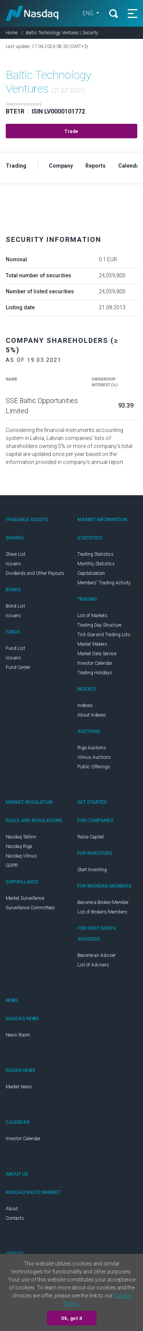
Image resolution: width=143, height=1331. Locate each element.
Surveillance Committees (30, 907)
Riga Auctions (91, 747)
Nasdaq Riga (19, 846)
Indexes (85, 705)
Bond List (15, 606)
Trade (71, 131)
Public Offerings (93, 766)
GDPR (12, 865)
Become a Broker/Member (103, 902)
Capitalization (91, 573)
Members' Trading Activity (104, 583)
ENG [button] (89, 13)
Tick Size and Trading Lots (103, 634)
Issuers (13, 563)
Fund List (15, 648)
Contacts (15, 1218)
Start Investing (92, 869)
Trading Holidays (94, 672)
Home (12, 32)
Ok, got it (71, 1318)
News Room (18, 1035)
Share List (16, 554)
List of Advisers (93, 965)
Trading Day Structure (99, 625)
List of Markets (92, 615)
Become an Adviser (96, 955)
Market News (19, 1086)
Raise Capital (90, 837)
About (12, 1208)
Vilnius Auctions (94, 757)
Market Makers (92, 644)
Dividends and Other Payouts (35, 573)
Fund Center (18, 667)
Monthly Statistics (96, 563)
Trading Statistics (95, 554)
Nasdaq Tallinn (21, 837)
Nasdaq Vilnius (21, 856)
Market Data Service (96, 653)
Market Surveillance (25, 898)
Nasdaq (32, 13)
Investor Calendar (94, 663)
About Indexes (91, 715)
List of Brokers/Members (102, 912)
